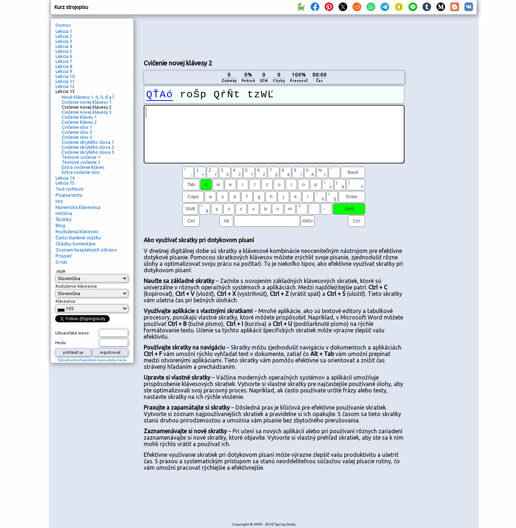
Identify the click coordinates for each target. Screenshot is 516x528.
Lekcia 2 (64, 36)
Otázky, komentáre (76, 243)
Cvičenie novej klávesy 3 (86, 111)
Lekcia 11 (65, 81)
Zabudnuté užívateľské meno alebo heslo (92, 360)
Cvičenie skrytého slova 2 (88, 147)
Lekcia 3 (64, 41)
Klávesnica (65, 301)
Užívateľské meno (72, 333)
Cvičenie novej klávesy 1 (86, 101)
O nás (61, 261)
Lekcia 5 (64, 51)
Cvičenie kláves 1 (79, 116)
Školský (63, 219)
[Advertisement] (274, 36)
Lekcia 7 (64, 61)
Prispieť (64, 255)
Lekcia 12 (65, 86)
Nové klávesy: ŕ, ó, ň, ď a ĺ (88, 96)
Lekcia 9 (64, 71)
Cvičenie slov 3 (77, 137)
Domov (63, 25)
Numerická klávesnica (78, 207)
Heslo (60, 343)
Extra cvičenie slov (81, 172)
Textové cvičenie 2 (81, 162)
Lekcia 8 (64, 66)
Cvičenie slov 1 (77, 126)
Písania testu (69, 194)
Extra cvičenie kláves (83, 167)
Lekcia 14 (65, 177)
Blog (60, 225)
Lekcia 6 (64, 56)
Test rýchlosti (69, 188)
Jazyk (61, 271)
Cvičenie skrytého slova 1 (88, 142)
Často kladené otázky (78, 237)
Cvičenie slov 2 (77, 132)
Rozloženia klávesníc (77, 231)
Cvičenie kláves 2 (79, 121)
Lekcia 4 (64, 46)
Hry (59, 201)
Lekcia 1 (64, 31)
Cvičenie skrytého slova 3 (88, 152)
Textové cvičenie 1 (81, 157)
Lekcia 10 (65, 76)
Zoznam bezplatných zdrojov (86, 249)
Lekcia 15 (65, 182)
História (64, 213)
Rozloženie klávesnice (76, 286)
